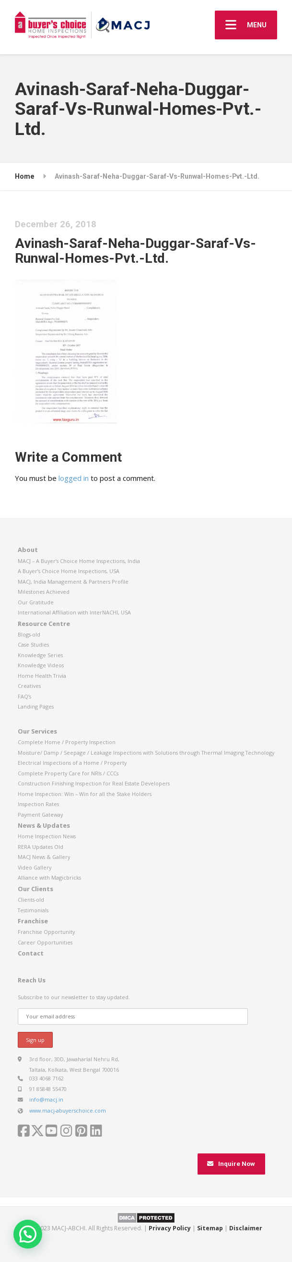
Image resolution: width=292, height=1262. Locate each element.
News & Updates (44, 825)
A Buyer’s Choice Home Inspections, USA (68, 571)
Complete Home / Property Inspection (67, 742)
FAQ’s (24, 696)
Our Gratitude (36, 602)
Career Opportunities (45, 942)
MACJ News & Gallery (44, 856)
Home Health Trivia (42, 675)
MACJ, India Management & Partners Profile (73, 581)
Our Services (37, 731)
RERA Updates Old (40, 846)
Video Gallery (34, 867)
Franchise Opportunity (46, 931)
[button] (27, 1234)
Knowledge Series (40, 655)
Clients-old (31, 899)
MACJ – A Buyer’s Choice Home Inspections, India (79, 560)
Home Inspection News (47, 836)
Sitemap (210, 1228)
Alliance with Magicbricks (49, 877)
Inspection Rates (38, 804)
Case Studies (33, 644)
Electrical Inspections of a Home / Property (72, 762)
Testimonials (33, 910)
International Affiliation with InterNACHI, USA (74, 612)
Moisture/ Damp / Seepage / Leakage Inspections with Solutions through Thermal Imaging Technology (146, 752)
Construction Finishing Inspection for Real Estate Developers (94, 783)
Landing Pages (36, 706)
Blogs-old (29, 634)
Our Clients (35, 888)
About (28, 549)
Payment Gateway (40, 814)
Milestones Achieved (44, 591)
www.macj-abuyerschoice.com (67, 1110)
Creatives (29, 685)
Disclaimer (245, 1228)
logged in (73, 478)
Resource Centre (44, 623)
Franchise (33, 921)
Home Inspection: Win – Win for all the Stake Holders (85, 793)
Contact (31, 953)
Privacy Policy (170, 1228)
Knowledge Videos (41, 665)
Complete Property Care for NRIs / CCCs (68, 773)
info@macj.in (46, 1099)
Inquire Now (231, 1163)
